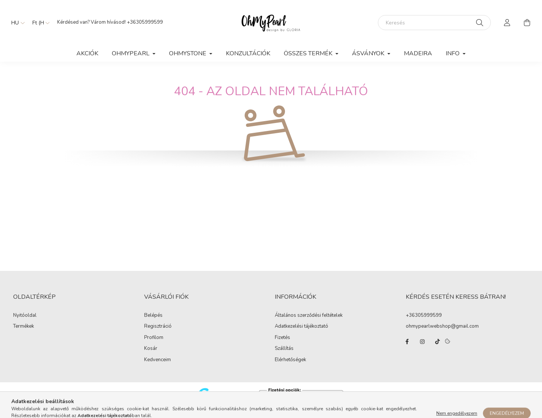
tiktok (437, 341)
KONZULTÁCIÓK (248, 53)
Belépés (153, 316)
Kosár (150, 349)
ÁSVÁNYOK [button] (369, 53)
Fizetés (282, 338)
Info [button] (453, 53)
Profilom (153, 338)
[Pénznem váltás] (39, 22)
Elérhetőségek (290, 360)
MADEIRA (418, 53)
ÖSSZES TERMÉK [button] (309, 53)
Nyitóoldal (25, 316)
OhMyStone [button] (188, 53)
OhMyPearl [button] (131, 53)
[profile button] (507, 22)
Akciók (87, 53)
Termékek (23, 327)
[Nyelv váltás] (16, 22)
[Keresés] (434, 22)
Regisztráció (158, 327)
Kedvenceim (157, 360)
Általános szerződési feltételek (309, 316)
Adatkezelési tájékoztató (301, 327)
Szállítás (284, 349)
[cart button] (526, 22)
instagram (422, 341)
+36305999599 (145, 22)
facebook (407, 341)
